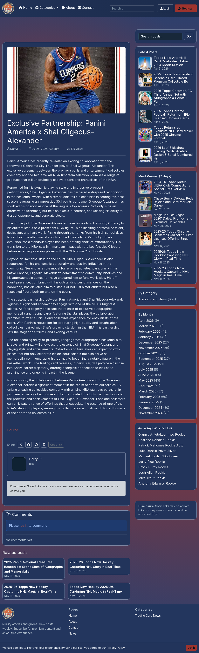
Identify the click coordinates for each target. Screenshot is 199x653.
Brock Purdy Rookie (153, 467)
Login (165, 8)
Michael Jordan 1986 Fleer (158, 456)
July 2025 (146, 369)
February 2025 (149, 397)
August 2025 (148, 364)
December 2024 (150, 408)
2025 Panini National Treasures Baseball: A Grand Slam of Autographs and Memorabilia (33, 566)
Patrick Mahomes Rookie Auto (160, 445)
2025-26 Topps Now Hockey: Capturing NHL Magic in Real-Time (30, 589)
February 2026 (149, 331)
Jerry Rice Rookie (151, 462)
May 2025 (146, 380)
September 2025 (151, 359)
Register (186, 8)
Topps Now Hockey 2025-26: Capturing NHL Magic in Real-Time (96, 589)
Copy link (56, 444)
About (68, 8)
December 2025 (150, 342)
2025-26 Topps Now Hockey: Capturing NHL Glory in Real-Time (95, 564)
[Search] (132, 8)
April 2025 (146, 386)
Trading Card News (152, 299)
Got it (191, 647)
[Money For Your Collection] (8, 8)
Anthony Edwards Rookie (157, 483)
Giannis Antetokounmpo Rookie (161, 434)
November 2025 (150, 348)
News (72, 633)
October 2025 (149, 353)
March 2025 (147, 391)
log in (24, 525)
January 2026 (149, 337)
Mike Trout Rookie (152, 478)
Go (189, 36)
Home (25, 8)
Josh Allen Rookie (151, 472)
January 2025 (149, 402)
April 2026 (146, 321)
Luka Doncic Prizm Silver (157, 451)
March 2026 (147, 326)
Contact (85, 8)
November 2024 (151, 413)
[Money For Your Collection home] (8, 613)
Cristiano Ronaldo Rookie (156, 440)
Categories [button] (45, 8)
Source (12, 430)
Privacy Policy (116, 647)
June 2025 (146, 375)
